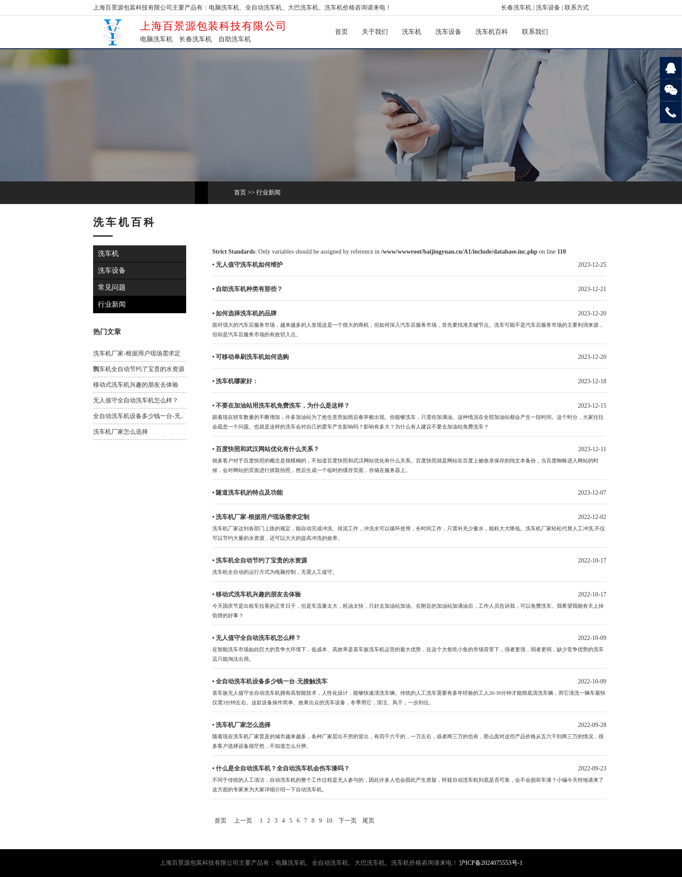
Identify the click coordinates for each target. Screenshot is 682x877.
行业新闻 (268, 192)
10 (329, 820)
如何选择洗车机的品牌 (246, 313)
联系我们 (535, 31)
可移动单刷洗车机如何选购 (252, 357)
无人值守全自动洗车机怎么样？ (135, 400)
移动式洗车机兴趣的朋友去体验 (135, 385)
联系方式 (577, 7)
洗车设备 (548, 7)
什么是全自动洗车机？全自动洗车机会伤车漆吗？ (283, 768)
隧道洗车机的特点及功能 (249, 492)
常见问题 (113, 287)
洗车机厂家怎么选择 (120, 431)
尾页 (368, 820)
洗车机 (411, 31)
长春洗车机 (516, 7)
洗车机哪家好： (237, 381)
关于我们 (375, 31)
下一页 (347, 820)
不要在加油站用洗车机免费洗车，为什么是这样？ (283, 405)
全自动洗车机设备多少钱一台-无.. (138, 416)
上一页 (243, 820)
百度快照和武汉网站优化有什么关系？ (267, 449)
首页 (341, 31)
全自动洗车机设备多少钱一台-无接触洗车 (272, 681)
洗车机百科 (491, 31)
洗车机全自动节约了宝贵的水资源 (138, 369)
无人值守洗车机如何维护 (249, 264)
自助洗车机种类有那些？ (249, 289)
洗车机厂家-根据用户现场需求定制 (262, 517)
